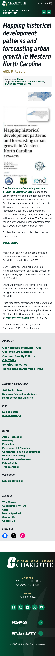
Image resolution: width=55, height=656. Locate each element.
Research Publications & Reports (20, 394)
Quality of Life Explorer (17, 351)
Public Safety (9, 463)
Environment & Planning (16, 448)
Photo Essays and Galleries (17, 397)
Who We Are (9, 502)
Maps (20, 79)
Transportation (11, 467)
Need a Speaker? (11, 513)
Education (8, 444)
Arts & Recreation (12, 437)
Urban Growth (24, 84)
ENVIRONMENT (36, 82)
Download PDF (11, 243)
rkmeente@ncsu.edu (17, 317)
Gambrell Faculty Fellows (18, 356)
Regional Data (10, 411)
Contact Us (8, 520)
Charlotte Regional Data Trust (21, 347)
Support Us (8, 517)
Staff (5, 509)
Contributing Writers (14, 506)
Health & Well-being (13, 455)
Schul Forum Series (14, 364)
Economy (7, 440)
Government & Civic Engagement (21, 451)
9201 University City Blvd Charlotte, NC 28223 (27, 583)
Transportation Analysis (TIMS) (22, 368)
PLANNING (10, 84)
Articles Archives (12, 390)
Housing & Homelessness (16, 459)
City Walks (9, 360)
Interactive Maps (11, 415)
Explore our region (12, 480)
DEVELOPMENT (19, 82)
